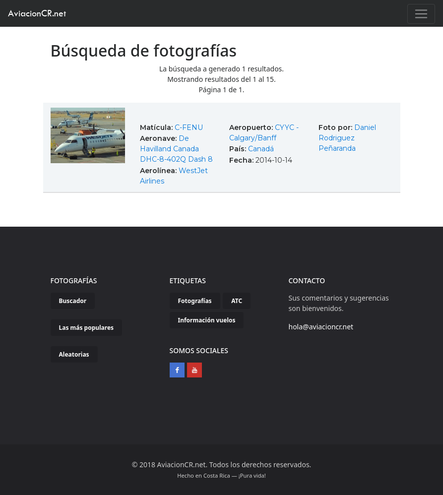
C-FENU (189, 127)
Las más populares (86, 327)
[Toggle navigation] (421, 14)
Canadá (261, 148)
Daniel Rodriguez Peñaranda (347, 138)
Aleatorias (74, 354)
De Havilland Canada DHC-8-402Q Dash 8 (176, 149)
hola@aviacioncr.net (321, 326)
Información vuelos (207, 320)
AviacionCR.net (37, 13)
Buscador (73, 301)
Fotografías (195, 301)
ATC (236, 301)
